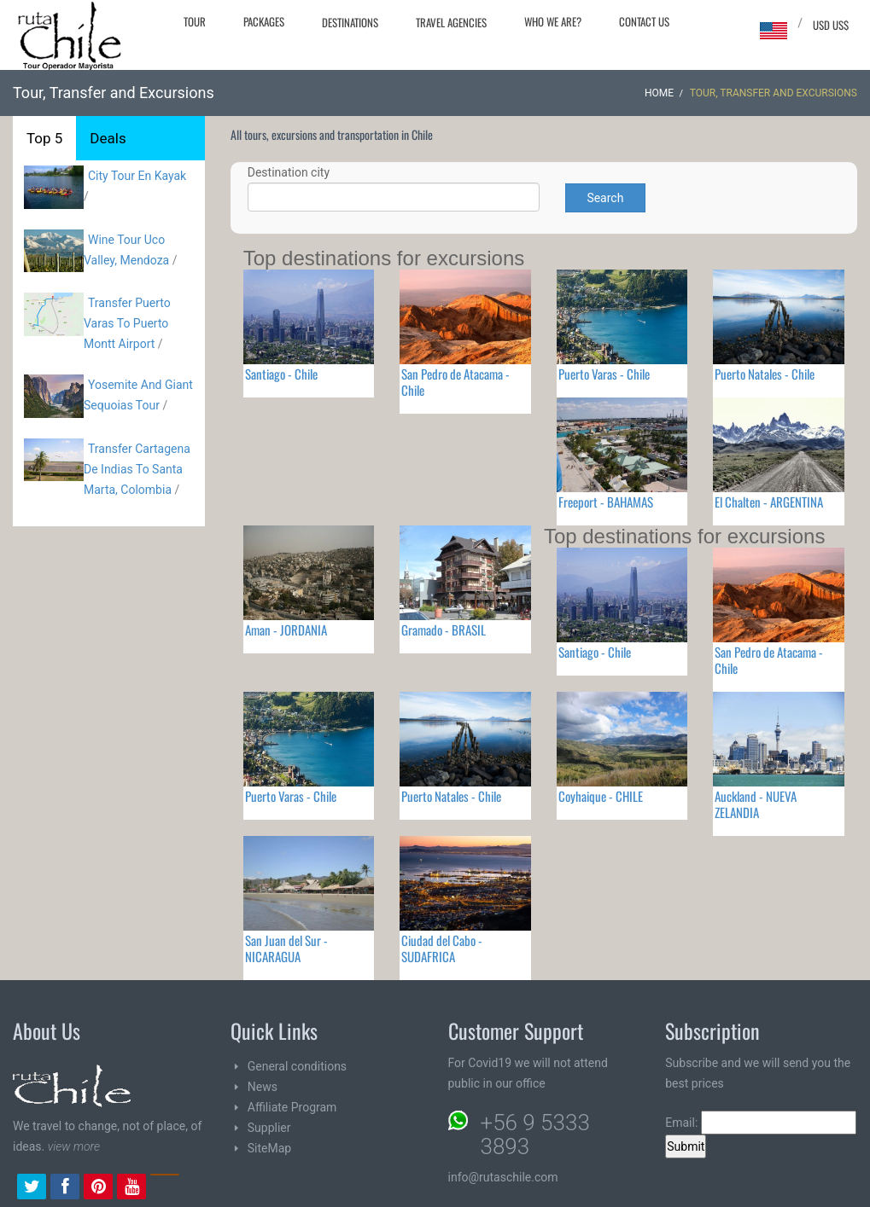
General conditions (297, 1066)
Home (659, 93)
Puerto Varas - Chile (604, 373)
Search (605, 198)
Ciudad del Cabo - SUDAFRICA (441, 948)
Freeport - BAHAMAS (605, 501)
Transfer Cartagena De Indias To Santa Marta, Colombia (137, 469)
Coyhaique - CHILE (600, 795)
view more (74, 1146)
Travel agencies (451, 22)
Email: (760, 1122)
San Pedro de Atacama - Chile (455, 381)
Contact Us (644, 21)
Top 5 (44, 138)
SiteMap (269, 1148)
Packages (263, 21)
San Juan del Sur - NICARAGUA (286, 948)
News (262, 1087)
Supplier (269, 1127)
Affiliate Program (292, 1107)
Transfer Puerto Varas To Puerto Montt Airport (127, 323)
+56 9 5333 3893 (535, 1134)
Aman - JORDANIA (286, 629)
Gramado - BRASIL (443, 629)
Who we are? (552, 21)
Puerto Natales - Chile (765, 373)
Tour (195, 21)
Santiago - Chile (281, 373)
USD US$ (831, 24)
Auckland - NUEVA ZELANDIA (756, 803)
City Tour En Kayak (137, 176)
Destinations (350, 22)
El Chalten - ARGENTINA (769, 501)
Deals (108, 138)
